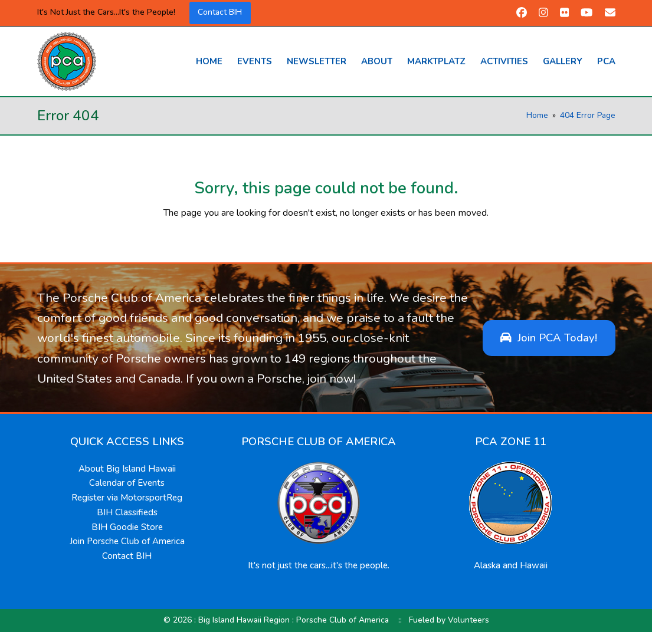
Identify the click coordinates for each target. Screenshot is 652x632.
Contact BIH (220, 12)
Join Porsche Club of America (127, 541)
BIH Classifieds (127, 512)
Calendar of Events (127, 483)
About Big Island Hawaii (127, 469)
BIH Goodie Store (127, 527)
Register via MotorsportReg (126, 497)
